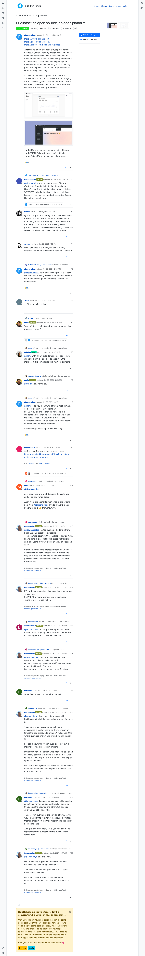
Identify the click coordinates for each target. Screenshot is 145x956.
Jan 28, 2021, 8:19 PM (46, 212)
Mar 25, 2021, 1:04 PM (52, 447)
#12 (71, 485)
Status (104, 6)
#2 (72, 179)
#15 (71, 626)
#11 (72, 447)
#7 (72, 322)
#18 (71, 712)
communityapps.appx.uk (32, 570)
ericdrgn (27, 244)
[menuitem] (142, 3)
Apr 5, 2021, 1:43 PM (58, 526)
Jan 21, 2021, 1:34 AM (51, 35)
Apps (96, 6)
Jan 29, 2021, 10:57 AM (53, 322)
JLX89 (26, 300)
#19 (71, 797)
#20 (71, 853)
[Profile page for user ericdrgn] (19, 246)
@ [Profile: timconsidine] (31, 629)
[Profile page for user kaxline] (19, 213)
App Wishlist (22, 28)
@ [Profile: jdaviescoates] (31, 489)
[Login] (142, 3)
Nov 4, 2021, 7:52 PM (58, 712)
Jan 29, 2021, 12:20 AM (52, 269)
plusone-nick (29, 35)
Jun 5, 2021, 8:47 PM (59, 626)
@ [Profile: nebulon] (29, 383)
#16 (71, 654)
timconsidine (29, 526)
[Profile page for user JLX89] (19, 302)
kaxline (27, 212)
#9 (72, 380)
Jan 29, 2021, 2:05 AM (46, 300)
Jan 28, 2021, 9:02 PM (47, 244)
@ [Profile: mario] (27, 356)
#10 (71, 402)
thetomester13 (30, 179)
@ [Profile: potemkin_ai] (30, 716)
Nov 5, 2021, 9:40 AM (50, 797)
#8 (72, 352)
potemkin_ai (29, 690)
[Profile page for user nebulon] (19, 354)
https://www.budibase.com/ (37, 39)
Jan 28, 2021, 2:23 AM (59, 179)
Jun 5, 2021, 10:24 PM (58, 654)
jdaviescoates (30, 447)
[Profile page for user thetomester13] (19, 181)
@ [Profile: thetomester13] (31, 272)
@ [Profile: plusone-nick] (31, 183)
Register (22, 948)
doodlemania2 (30, 626)
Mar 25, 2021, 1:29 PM (45, 485)
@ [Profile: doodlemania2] (32, 657)
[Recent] (3, 8)
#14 (71, 587)
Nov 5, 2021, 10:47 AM (58, 853)
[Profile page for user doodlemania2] (19, 627)
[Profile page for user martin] (19, 487)
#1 (72, 35)
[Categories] (3, 3)
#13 (71, 526)
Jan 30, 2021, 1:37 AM (51, 402)
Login (31, 948)
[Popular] (3, 18)
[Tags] (3, 13)
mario (26, 322)
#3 (72, 212)
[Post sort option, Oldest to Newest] (89, 40)
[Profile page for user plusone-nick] (19, 37)
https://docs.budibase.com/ (37, 42)
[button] (3, 948)
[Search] (3, 28)
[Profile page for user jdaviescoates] (19, 449)
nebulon (27, 352)
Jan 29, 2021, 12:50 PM (53, 380)
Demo (111, 6)
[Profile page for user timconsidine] (19, 528)
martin (26, 485)
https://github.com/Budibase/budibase (42, 45)
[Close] (70, 911)
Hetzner (47, 464)
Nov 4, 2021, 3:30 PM (50, 690)
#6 (72, 300)
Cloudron (31, 464)
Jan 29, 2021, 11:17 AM (53, 352)
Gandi (40, 464)
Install (125, 6)
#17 (72, 690)
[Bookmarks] (3, 23)
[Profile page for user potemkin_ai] (19, 692)
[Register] (142, 8)
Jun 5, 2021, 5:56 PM (58, 587)
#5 (72, 269)
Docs (118, 6)
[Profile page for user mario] (19, 324)
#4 (72, 244)
